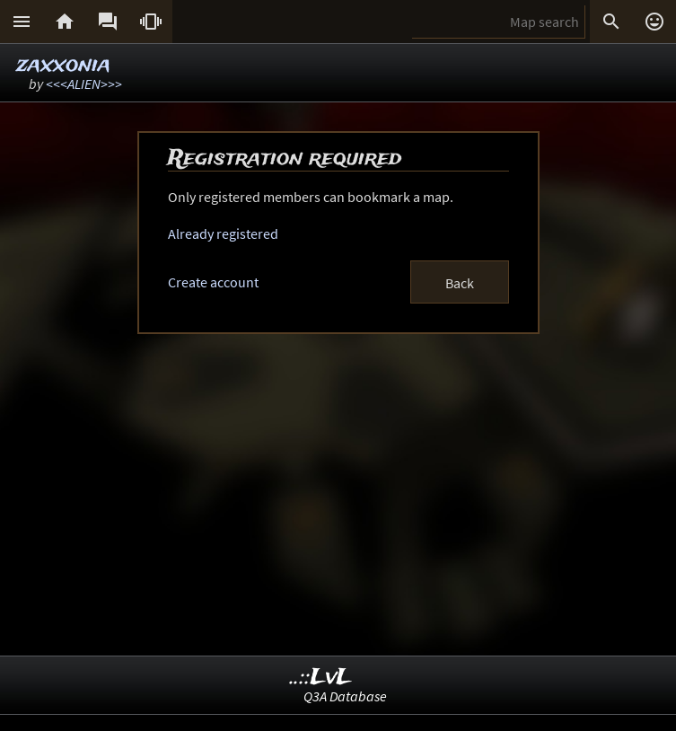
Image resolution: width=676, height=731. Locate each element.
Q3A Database (345, 696)
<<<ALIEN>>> (84, 83)
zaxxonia (63, 65)
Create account (213, 282)
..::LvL (321, 677)
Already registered (223, 233)
